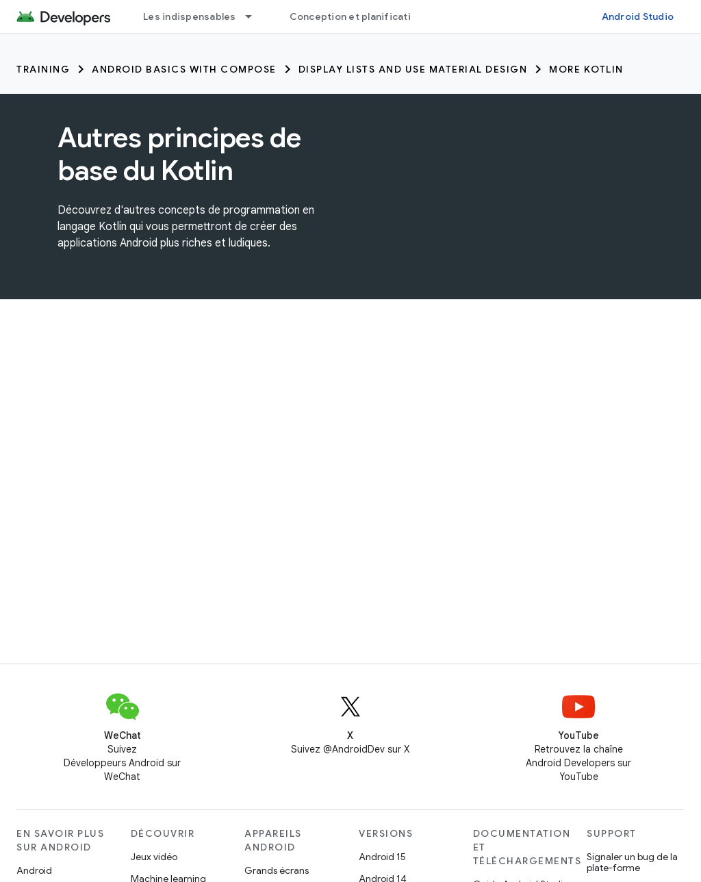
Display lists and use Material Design (413, 69)
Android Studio (638, 16)
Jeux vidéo (154, 856)
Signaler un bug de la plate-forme (632, 862)
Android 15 (382, 856)
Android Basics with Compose (184, 69)
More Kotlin (586, 69)
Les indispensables (189, 16)
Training (43, 69)
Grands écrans (276, 870)
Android (34, 870)
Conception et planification (356, 16)
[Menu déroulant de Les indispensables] (254, 16)
